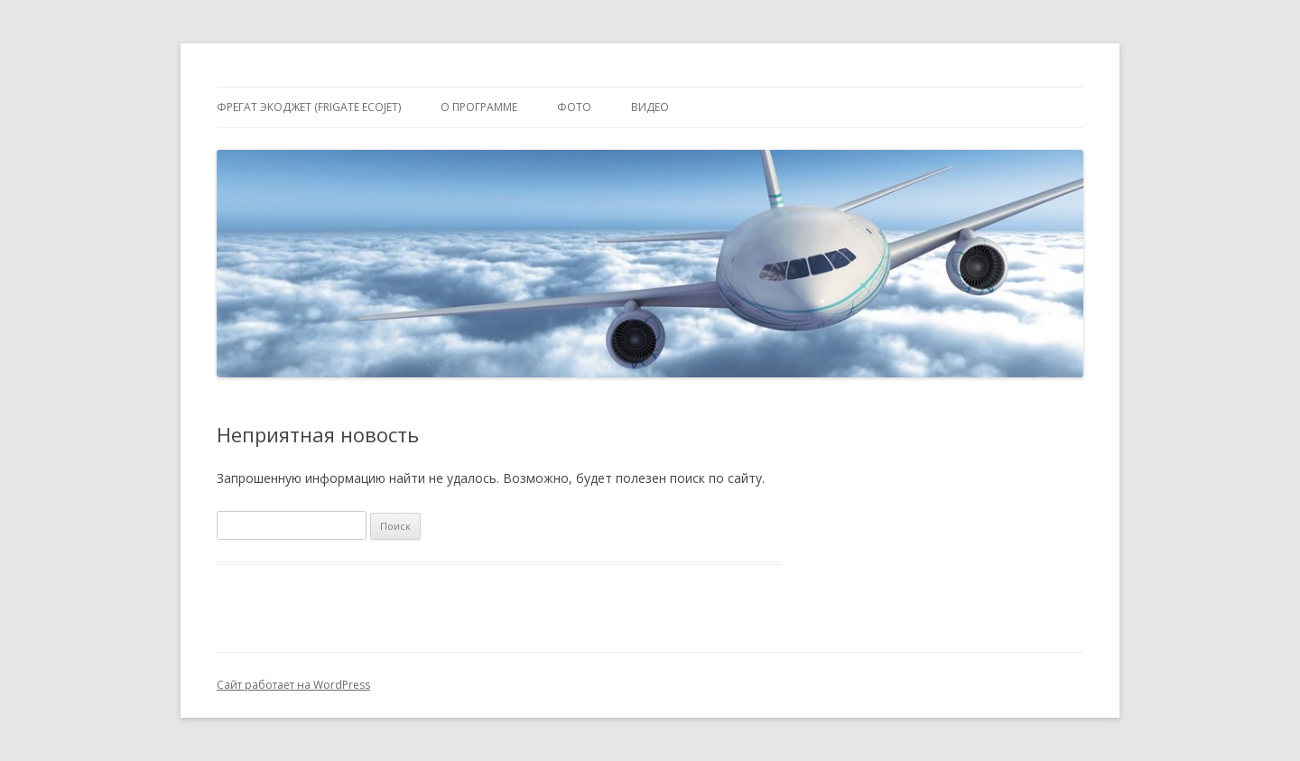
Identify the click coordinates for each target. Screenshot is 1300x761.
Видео (650, 107)
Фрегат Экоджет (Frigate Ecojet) (309, 107)
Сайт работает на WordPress (293, 684)
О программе (479, 107)
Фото (574, 107)
